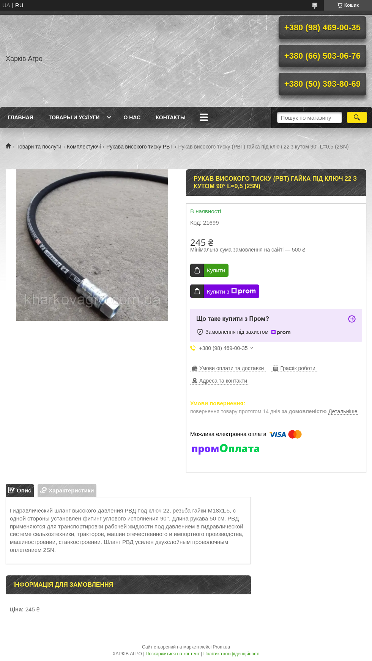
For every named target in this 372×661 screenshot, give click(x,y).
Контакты (170, 117)
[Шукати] (357, 117)
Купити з (231, 291)
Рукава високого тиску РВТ (139, 147)
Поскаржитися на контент (173, 653)
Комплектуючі (84, 147)
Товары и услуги (74, 117)
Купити (216, 270)
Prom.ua (221, 647)
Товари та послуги (38, 147)
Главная (20, 117)
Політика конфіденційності (231, 653)
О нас (131, 117)
